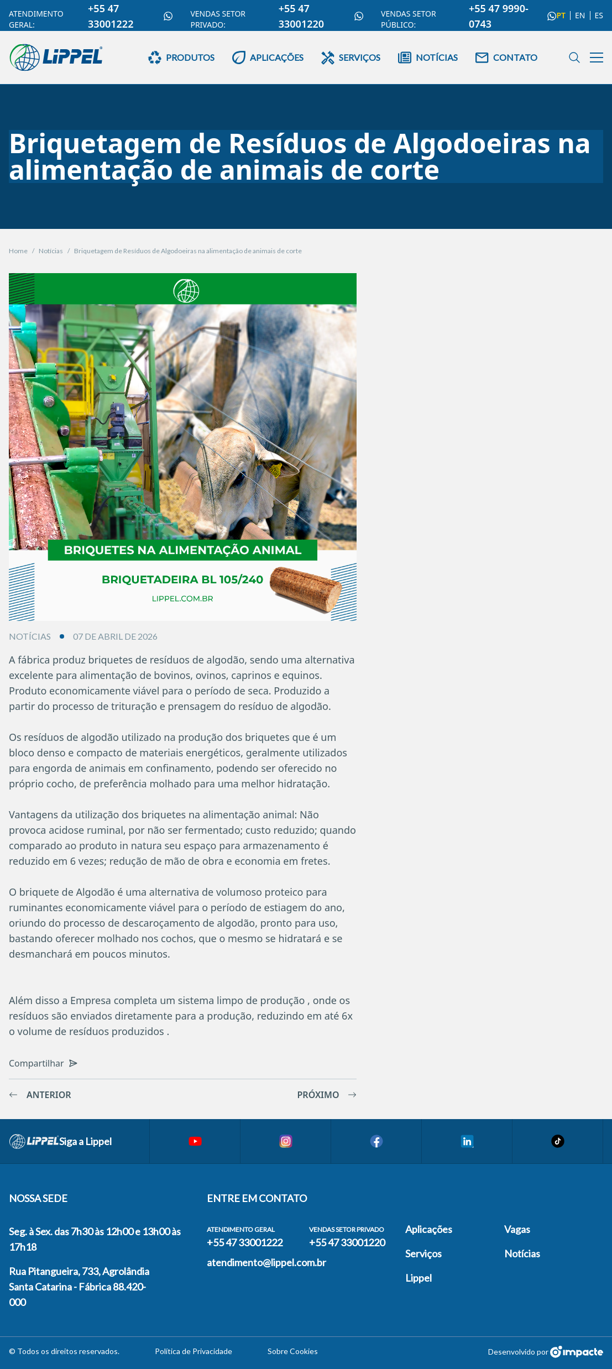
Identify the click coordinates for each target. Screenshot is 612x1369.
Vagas (517, 1229)
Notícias (51, 251)
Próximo (327, 1095)
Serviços (423, 1253)
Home (18, 251)
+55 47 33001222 (130, 16)
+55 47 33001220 (321, 16)
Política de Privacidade (193, 1351)
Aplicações (428, 1229)
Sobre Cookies (293, 1351)
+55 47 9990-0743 (513, 16)
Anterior (40, 1095)
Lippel (418, 1278)
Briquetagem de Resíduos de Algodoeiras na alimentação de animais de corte (188, 251)
